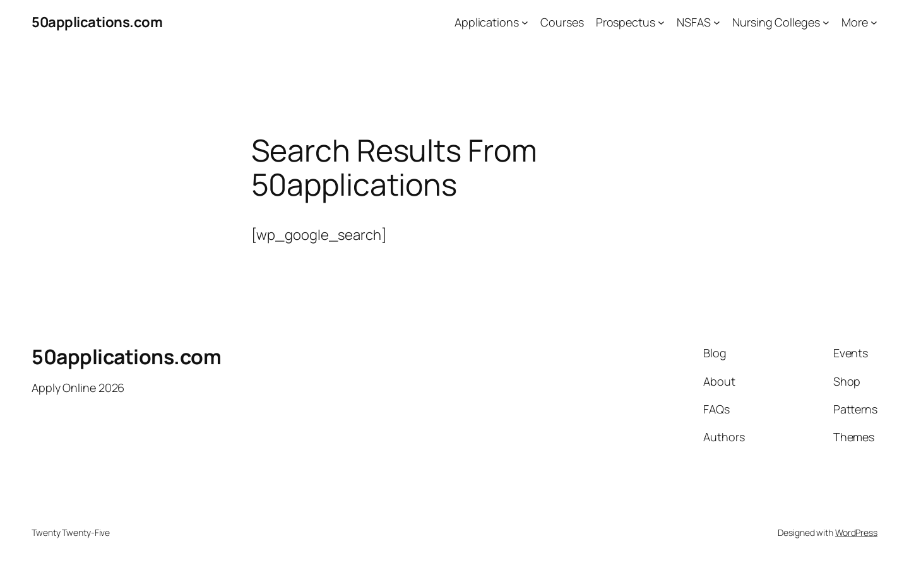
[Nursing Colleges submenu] (826, 22)
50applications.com (97, 22)
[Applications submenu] (524, 22)
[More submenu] (873, 22)
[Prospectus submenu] (661, 22)
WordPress (856, 532)
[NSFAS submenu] (716, 22)
